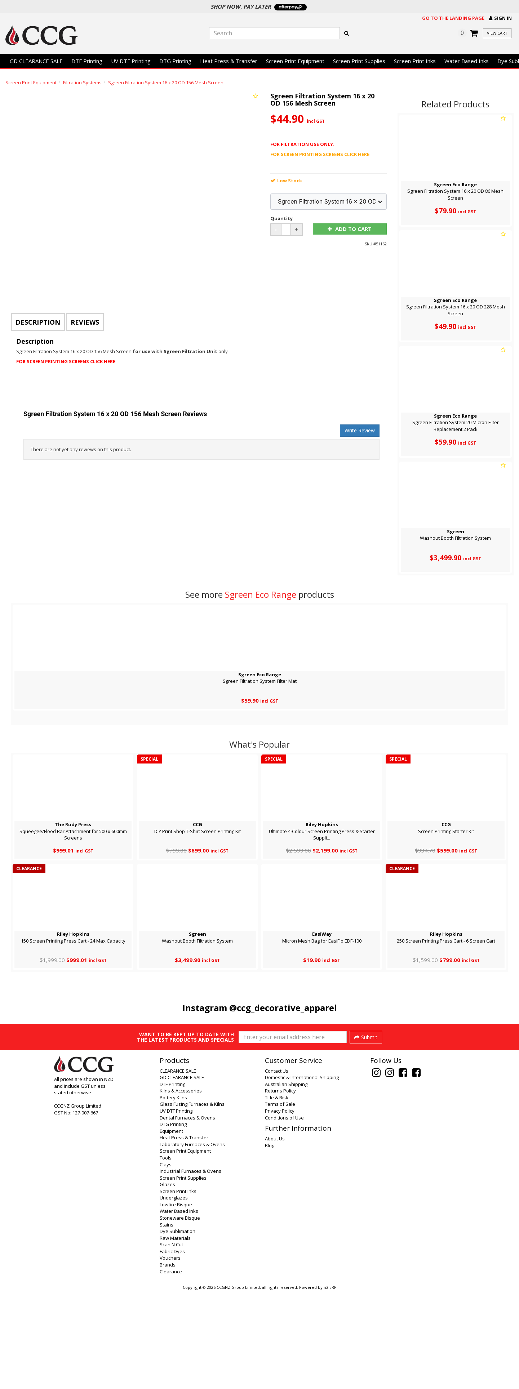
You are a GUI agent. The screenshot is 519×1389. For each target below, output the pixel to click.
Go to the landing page (453, 18)
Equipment (171, 1227)
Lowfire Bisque (176, 1301)
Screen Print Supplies (359, 60)
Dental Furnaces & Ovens (187, 1214)
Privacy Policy (279, 1207)
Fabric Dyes (172, 1348)
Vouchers (170, 1354)
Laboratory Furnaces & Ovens (192, 1241)
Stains (166, 1321)
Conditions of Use (284, 1214)
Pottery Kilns (173, 1194)
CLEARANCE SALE (178, 1167)
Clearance (171, 1368)
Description (37, 322)
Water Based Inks (466, 60)
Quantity (281, 218)
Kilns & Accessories (181, 1187)
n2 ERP (330, 1383)
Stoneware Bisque (180, 1314)
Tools (166, 1254)
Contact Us (276, 1167)
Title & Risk (276, 1194)
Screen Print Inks (415, 60)
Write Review (360, 430)
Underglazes (174, 1294)
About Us (275, 1235)
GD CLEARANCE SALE (36, 60)
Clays (166, 1261)
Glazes (167, 1281)
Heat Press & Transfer (228, 60)
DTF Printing (86, 60)
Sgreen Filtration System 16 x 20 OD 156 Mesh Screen (165, 82)
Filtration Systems (82, 82)
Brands (168, 1361)
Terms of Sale (280, 1200)
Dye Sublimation (177, 1328)
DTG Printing (175, 60)
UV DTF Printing (131, 60)
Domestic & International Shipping (302, 1174)
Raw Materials (175, 1334)
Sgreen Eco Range (260, 594)
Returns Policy (280, 1187)
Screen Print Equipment (295, 60)
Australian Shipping (286, 1180)
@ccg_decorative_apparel (283, 1008)
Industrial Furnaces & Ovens (190, 1267)
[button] (500, 18)
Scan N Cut (171, 1341)
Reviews (85, 322)
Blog (269, 1242)
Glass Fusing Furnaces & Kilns (192, 1200)
